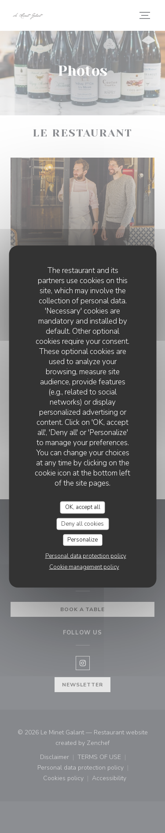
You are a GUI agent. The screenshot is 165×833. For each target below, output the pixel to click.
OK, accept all (82, 507)
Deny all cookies (82, 523)
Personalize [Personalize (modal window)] (82, 540)
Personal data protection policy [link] (85, 556)
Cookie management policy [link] (84, 567)
